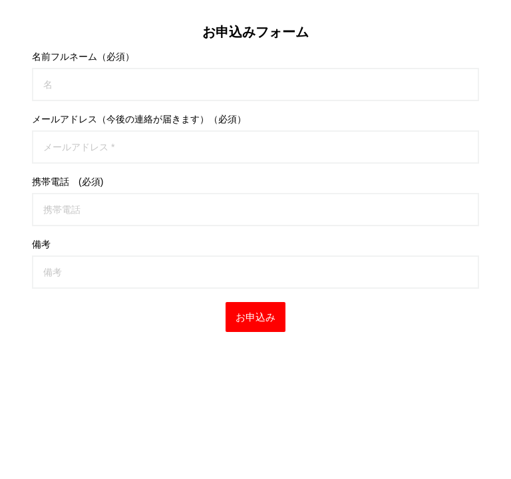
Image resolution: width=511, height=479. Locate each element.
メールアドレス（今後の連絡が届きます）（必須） (139, 119)
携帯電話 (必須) (67, 181)
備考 (41, 244)
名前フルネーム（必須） (83, 56)
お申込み (255, 317)
